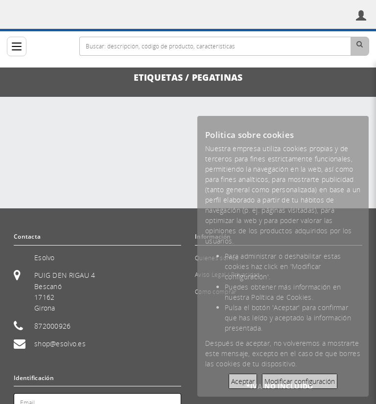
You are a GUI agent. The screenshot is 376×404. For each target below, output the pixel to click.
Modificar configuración (299, 381)
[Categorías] (16, 46)
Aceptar (243, 381)
